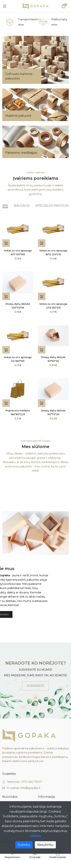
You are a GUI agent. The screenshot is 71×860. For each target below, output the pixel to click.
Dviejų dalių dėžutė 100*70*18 (17, 305)
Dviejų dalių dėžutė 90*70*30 (53, 412)
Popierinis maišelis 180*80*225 (17, 412)
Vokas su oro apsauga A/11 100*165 (18, 252)
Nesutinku (45, 845)
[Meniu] (4, 6)
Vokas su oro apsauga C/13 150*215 (53, 305)
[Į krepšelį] (6, 243)
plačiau (35, 836)
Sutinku (24, 845)
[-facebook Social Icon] (35, 698)
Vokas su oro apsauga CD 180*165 (18, 359)
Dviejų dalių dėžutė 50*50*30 (53, 359)
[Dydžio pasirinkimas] (6, 403)
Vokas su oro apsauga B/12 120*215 (53, 252)
